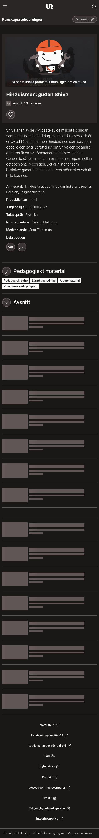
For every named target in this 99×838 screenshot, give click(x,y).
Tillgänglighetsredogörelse (49, 808)
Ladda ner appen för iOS (49, 735)
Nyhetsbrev (49, 766)
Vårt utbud (49, 725)
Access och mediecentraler (49, 787)
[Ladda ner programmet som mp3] (22, 247)
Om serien (85, 19)
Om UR (49, 798)
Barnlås (49, 756)
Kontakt (49, 777)
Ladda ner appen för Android (49, 745)
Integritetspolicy (49, 818)
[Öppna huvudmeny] (5, 6)
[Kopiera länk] (10, 247)
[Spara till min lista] (10, 114)
